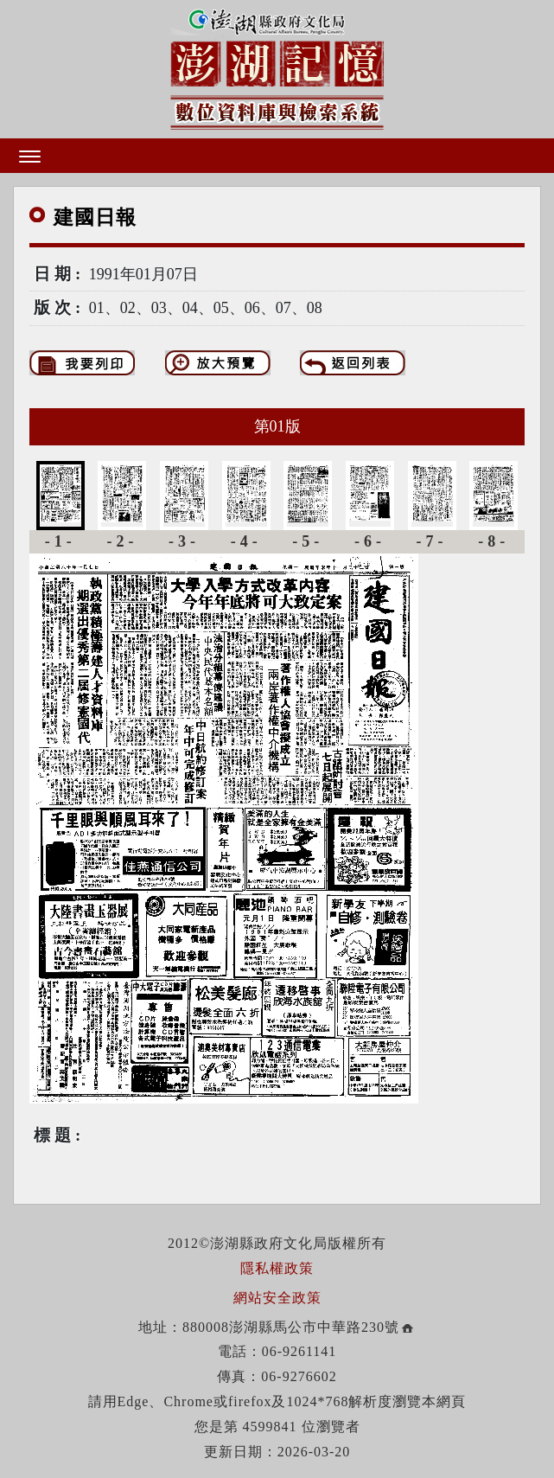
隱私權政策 (277, 1268)
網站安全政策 (277, 1297)
